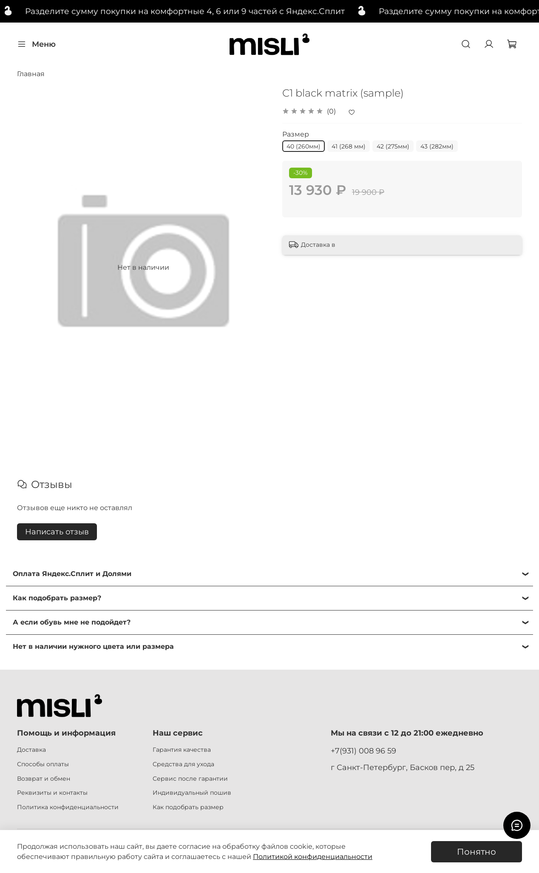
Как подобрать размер (188, 807)
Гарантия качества (182, 749)
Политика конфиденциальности (68, 807)
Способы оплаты (43, 764)
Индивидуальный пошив (192, 792)
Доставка (31, 749)
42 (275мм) (393, 146)
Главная (31, 74)
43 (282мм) (437, 146)
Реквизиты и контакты (52, 792)
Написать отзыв (57, 531)
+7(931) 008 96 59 (363, 750)
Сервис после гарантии (190, 778)
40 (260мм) (304, 146)
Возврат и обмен (43, 778)
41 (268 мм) (349, 146)
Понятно (476, 852)
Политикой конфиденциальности (312, 857)
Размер (295, 134)
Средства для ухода (183, 764)
